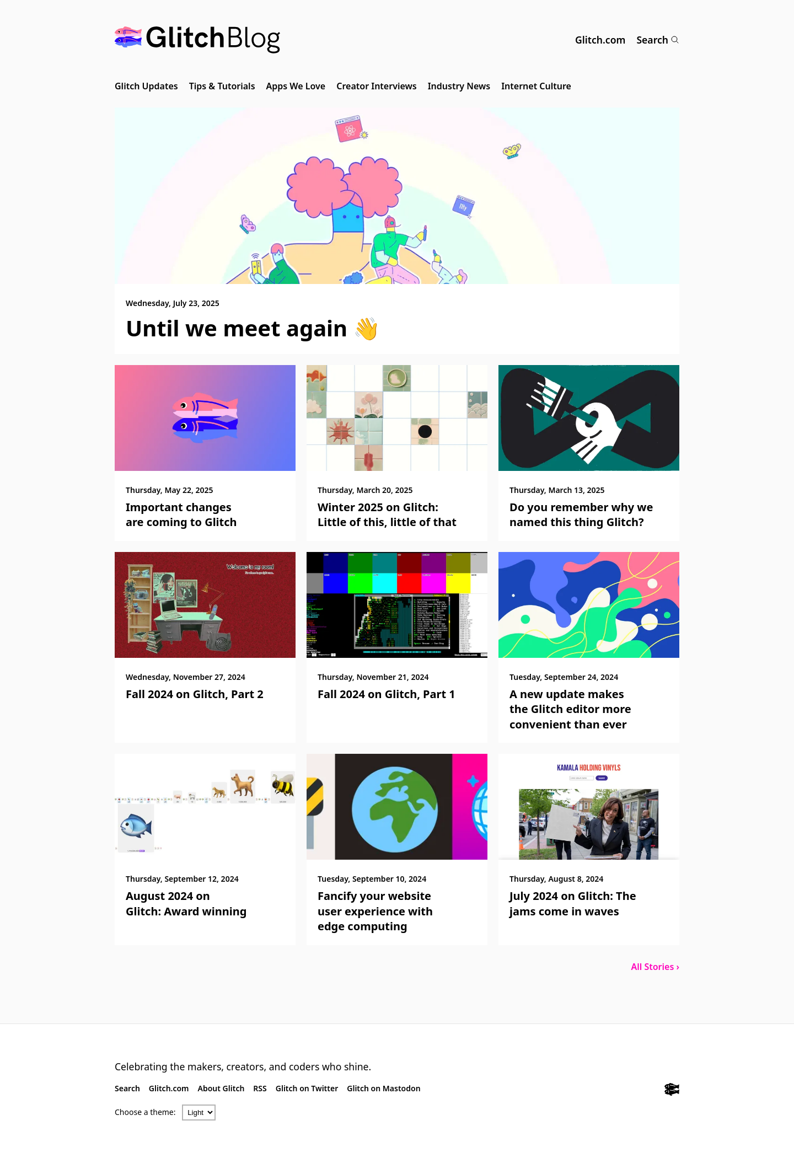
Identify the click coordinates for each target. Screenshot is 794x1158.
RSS (259, 1088)
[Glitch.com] (671, 1090)
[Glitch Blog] (197, 39)
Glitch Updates (146, 86)
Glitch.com (600, 39)
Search (657, 39)
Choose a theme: (145, 1112)
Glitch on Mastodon (383, 1088)
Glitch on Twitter (307, 1088)
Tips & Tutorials (222, 86)
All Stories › (655, 967)
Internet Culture (536, 86)
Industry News (459, 86)
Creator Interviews (376, 86)
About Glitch (221, 1088)
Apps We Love (296, 86)
